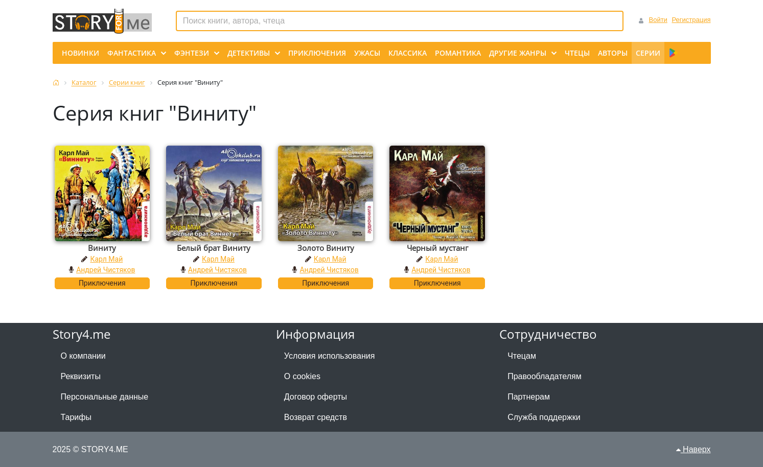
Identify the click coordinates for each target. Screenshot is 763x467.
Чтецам (521, 356)
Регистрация (691, 20)
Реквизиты (81, 376)
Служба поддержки (543, 417)
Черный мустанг (437, 248)
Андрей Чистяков (105, 270)
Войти (658, 20)
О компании (83, 356)
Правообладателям (544, 376)
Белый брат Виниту (213, 248)
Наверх (693, 449)
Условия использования (329, 356)
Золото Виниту (325, 248)
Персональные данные (105, 396)
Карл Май (106, 259)
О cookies (302, 376)
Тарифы (76, 417)
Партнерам (528, 396)
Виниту (102, 248)
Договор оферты (315, 396)
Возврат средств (315, 417)
